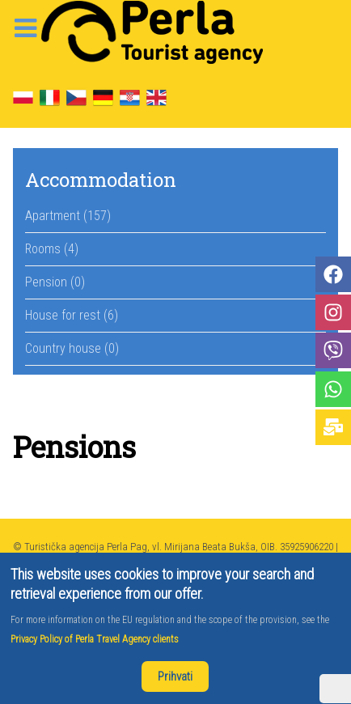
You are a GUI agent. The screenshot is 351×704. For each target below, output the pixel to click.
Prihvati (175, 676)
